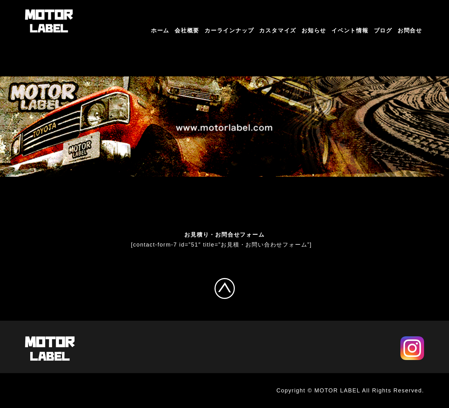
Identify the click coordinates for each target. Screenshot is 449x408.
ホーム (160, 30)
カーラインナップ (229, 30)
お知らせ (314, 30)
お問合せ (410, 30)
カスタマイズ (277, 30)
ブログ (383, 30)
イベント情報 (350, 30)
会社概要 (187, 30)
